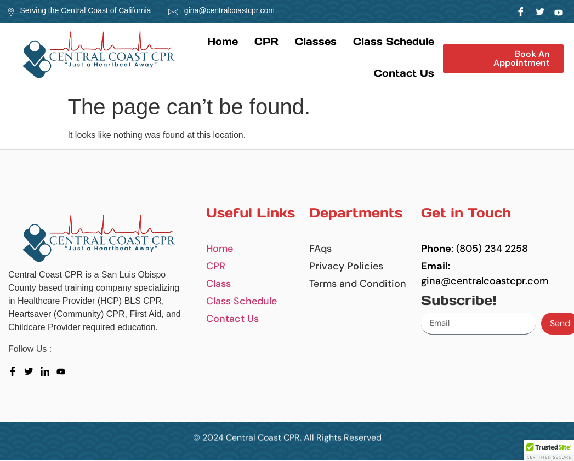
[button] (503, 58)
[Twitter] (540, 11)
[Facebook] (521, 11)
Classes (316, 41)
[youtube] (63, 370)
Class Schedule (393, 41)
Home (222, 41)
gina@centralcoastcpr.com (229, 10)
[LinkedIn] (559, 11)
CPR (266, 41)
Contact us (404, 73)
